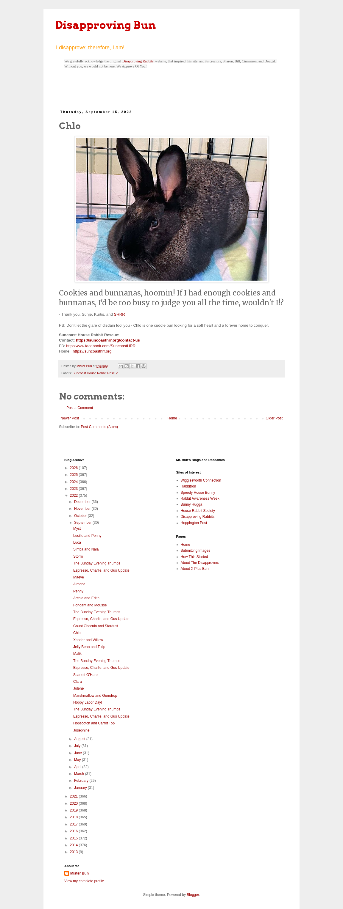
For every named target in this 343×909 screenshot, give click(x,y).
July (78, 746)
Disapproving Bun (105, 25)
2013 (74, 852)
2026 (74, 468)
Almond (79, 584)
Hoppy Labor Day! (87, 702)
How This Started (194, 557)
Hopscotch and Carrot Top (94, 723)
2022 (74, 495)
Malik (77, 654)
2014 (74, 845)
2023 (74, 489)
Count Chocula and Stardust (95, 626)
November (83, 509)
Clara (77, 682)
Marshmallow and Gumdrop (95, 695)
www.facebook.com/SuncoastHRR (105, 346)
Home (172, 418)
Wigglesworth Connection (201, 480)
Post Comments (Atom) (99, 427)
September (83, 522)
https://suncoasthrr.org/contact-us (108, 340)
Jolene (78, 688)
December (83, 502)
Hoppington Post (194, 523)
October (81, 516)
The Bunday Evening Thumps (96, 563)
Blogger (193, 895)
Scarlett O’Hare (85, 675)
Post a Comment (79, 408)
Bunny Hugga (191, 504)
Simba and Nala (86, 549)
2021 (74, 796)
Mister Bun (79, 873)
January (81, 788)
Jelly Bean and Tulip (89, 647)
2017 (74, 824)
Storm (78, 556)
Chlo (77, 633)
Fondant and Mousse (90, 605)
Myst (77, 528)
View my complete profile (84, 881)
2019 (74, 810)
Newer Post (69, 418)
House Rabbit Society (198, 511)
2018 (74, 817)
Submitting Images (195, 550)
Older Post (274, 418)
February (81, 781)
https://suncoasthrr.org (92, 351)
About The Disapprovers (200, 563)
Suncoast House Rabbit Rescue (95, 373)
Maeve (78, 577)
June (78, 753)
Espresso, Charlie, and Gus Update (101, 570)
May (78, 760)
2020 (74, 803)
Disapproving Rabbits (138, 61)
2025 (74, 475)
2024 (74, 482)
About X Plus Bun (195, 569)
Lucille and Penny (87, 536)
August (80, 739)
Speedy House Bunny (198, 492)
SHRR (119, 314)
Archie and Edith (86, 598)
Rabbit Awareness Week (200, 498)
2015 (74, 838)
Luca (77, 542)
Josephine (81, 730)
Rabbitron (188, 486)
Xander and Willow (88, 640)
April (78, 767)
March (79, 774)
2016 (74, 831)
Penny (78, 591)
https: (71, 346)
